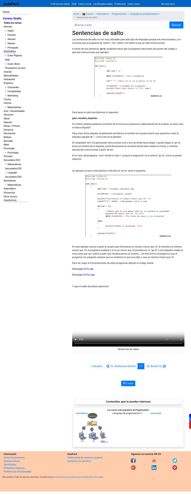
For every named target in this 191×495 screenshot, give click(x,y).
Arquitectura (10, 200)
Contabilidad (14, 91)
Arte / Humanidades (14, 111)
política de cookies (96, 477)
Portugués (12, 47)
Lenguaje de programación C (145, 14)
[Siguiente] (156, 366)
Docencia (8, 129)
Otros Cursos (10, 196)
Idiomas (8, 26)
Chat (74, 4)
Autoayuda (9, 79)
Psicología (9, 148)
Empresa (8, 83)
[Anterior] (121, 366)
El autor (128, 383)
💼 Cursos (87, 14)
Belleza (7, 137)
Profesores (120, 4)
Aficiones (8, 114)
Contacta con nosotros (79, 461)
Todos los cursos (12, 22)
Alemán (11, 39)
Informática (10, 51)
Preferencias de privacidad (17, 471)
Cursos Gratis (12, 18)
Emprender (13, 87)
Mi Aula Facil (167, 4)
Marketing (12, 95)
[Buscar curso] (118, 24)
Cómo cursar (85, 4)
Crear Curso (134, 4)
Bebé (6, 144)
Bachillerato (10, 180)
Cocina (7, 99)
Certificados (10, 464)
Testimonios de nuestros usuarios (85, 457)
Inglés (10, 30)
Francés (11, 35)
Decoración (9, 133)
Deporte (8, 122)
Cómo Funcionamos (14, 457)
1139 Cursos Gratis (60, 4)
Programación (119, 14)
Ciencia (7, 103)
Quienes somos (12, 461)
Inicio (6, 12)
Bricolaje (8, 141)
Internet (8, 71)
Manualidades (11, 75)
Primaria (8, 156)
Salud (6, 118)
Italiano (11, 43)
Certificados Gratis (103, 4)
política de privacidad (79, 477)
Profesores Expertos (14, 468)
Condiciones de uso (62, 477)
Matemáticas (14, 107)
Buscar (176, 25)
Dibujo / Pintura (12, 126)
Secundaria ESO (12, 160)
